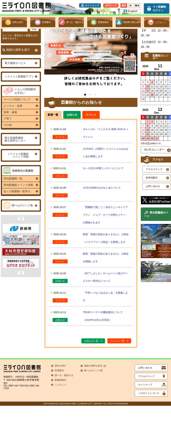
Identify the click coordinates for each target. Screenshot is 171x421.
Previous (20, 234)
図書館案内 (103, 22)
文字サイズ (111, 5)
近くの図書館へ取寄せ (20, 206)
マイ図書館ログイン (159, 8)
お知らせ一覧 (93, 356)
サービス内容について (20, 114)
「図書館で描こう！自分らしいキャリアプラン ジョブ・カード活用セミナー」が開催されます (105, 230)
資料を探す (18, 22)
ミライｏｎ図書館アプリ (20, 91)
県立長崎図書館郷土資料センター (20, 154)
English (133, 11)
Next (20, 288)
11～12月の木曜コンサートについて (102, 183)
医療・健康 (20, 127)
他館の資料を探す (21, 65)
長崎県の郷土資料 (132, 22)
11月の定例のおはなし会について (101, 202)
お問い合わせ (145, 383)
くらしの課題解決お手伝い (24, 106)
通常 (123, 5)
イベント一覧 (119, 356)
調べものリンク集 (23, 220)
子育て (20, 133)
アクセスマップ (146, 391)
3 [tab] (95, 110)
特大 (137, 5)
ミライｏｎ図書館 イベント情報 (20, 170)
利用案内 (46, 22)
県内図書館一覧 (20, 193)
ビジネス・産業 (20, 121)
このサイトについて (148, 408)
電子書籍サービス (20, 78)
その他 (20, 140)
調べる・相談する (75, 22)
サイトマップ (92, 5)
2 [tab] (90, 110)
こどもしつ (160, 22)
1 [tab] (85, 110)
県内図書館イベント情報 (20, 200)
